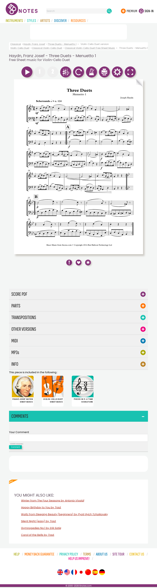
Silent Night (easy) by (38, 522)
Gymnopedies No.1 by (41, 529)
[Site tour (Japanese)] (81, 573)
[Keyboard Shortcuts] (88, 262)
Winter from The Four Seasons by (52, 501)
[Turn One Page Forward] (139, 166)
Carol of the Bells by (37, 536)
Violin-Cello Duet (19, 48)
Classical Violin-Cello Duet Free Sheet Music (90, 48)
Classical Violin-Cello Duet (47, 48)
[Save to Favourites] (78, 262)
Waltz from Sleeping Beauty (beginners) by (64, 515)
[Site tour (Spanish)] (95, 573)
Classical (15, 44)
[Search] (109, 11)
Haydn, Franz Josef (34, 44)
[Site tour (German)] (102, 573)
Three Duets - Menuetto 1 (62, 44)
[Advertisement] (78, 31)
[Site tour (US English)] (67, 573)
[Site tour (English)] (60, 573)
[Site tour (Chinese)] (88, 573)
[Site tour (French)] (74, 573)
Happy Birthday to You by (41, 508)
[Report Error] (69, 262)
